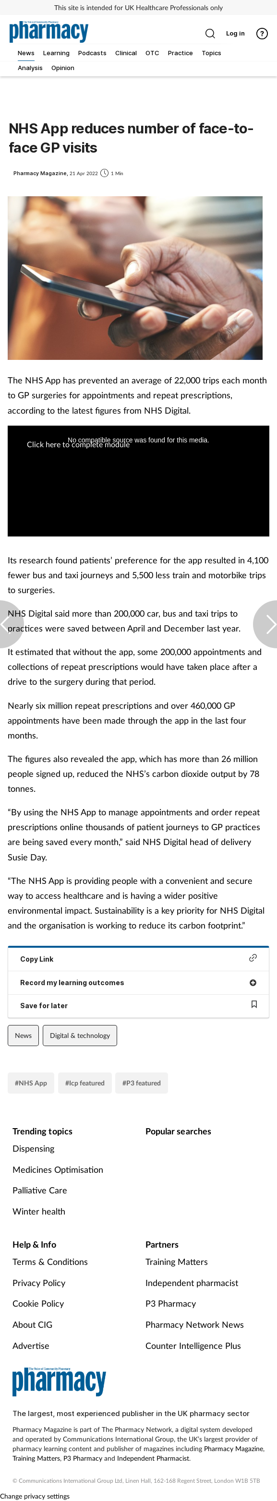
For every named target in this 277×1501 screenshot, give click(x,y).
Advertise (30, 1345)
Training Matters (176, 1261)
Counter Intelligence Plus (193, 1345)
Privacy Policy (38, 1282)
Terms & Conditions (50, 1261)
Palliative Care (39, 1190)
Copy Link (138, 958)
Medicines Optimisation (57, 1169)
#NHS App (31, 1083)
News (23, 1035)
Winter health (38, 1211)
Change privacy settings (35, 1496)
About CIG (32, 1324)
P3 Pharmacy (170, 1303)
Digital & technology (80, 1035)
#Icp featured (85, 1083)
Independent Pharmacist (153, 1458)
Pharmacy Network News (194, 1324)
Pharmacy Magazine (233, 1448)
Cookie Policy (38, 1303)
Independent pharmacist (191, 1282)
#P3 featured (141, 1083)
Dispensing (33, 1148)
